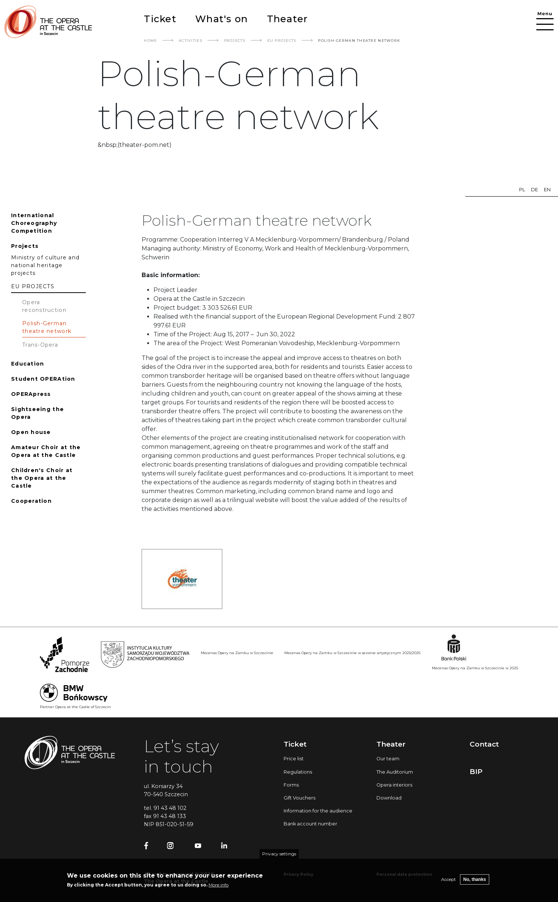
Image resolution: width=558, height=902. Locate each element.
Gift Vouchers (299, 798)
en (547, 189)
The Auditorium (394, 772)
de (534, 189)
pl (522, 189)
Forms (291, 785)
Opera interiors (394, 785)
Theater (287, 18)
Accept (448, 882)
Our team (387, 758)
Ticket (160, 18)
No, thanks (474, 882)
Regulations (298, 772)
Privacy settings (279, 856)
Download (389, 798)
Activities (190, 40)
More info (219, 888)
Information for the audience (318, 811)
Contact (484, 744)
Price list (294, 758)
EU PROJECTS (282, 40)
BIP (476, 771)
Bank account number (310, 824)
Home (150, 40)
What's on (221, 18)
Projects (235, 40)
